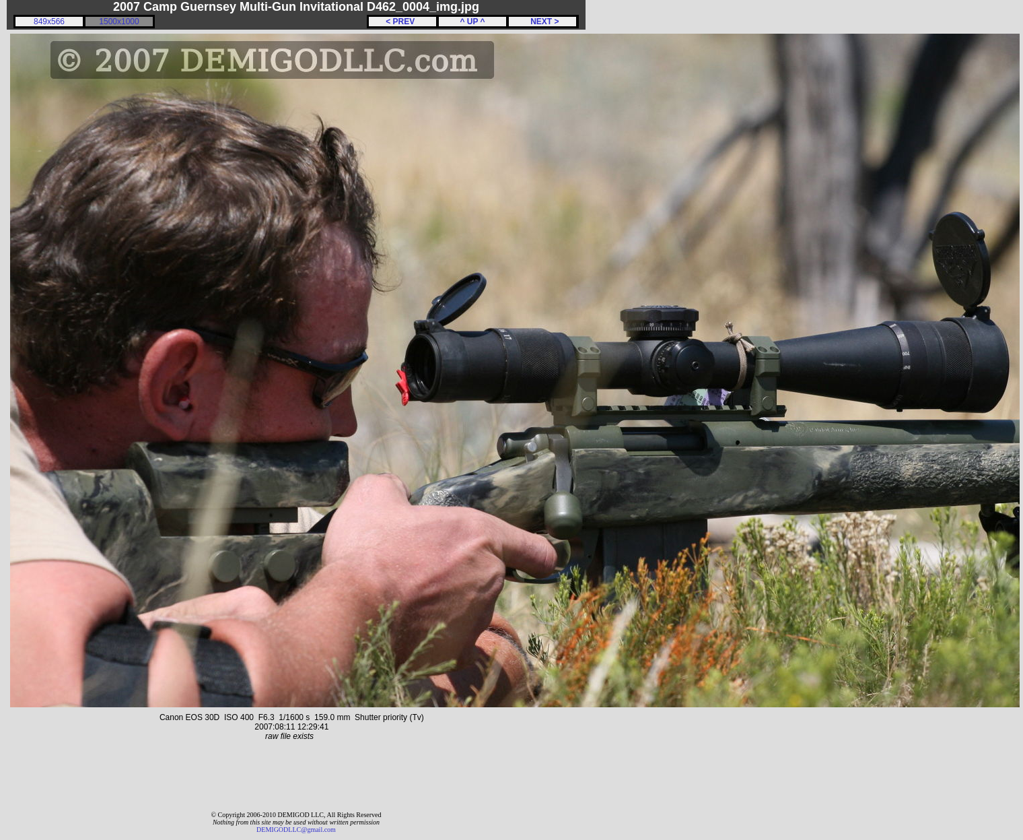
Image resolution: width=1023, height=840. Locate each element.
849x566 (49, 21)
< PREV (402, 21)
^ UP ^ (472, 21)
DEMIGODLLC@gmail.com (296, 829)
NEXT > (542, 21)
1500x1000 (119, 21)
